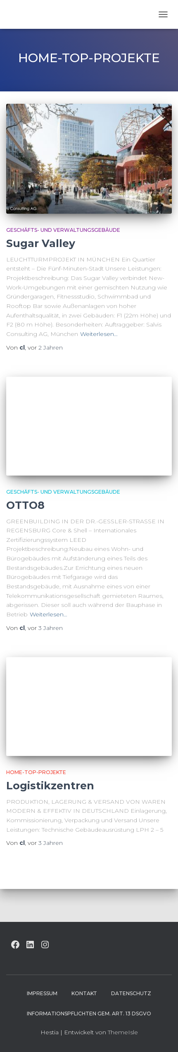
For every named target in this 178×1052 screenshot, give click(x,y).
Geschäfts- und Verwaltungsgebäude (63, 230)
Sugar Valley (40, 243)
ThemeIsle (123, 1032)
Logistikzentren (50, 785)
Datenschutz (131, 993)
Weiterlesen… (99, 334)
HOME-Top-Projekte (36, 772)
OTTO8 (25, 505)
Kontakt (84, 993)
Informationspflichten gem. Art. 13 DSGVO (89, 1013)
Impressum (42, 993)
